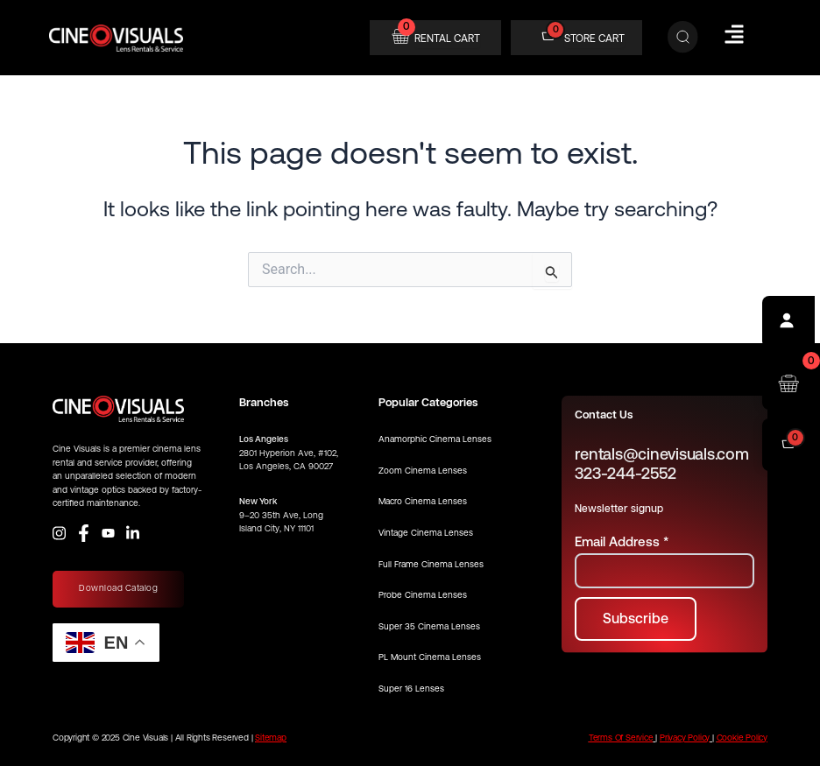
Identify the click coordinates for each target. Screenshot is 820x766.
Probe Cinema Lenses (422, 595)
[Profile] (788, 322)
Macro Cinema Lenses (422, 501)
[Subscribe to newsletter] (635, 619)
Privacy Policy (685, 737)
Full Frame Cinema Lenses (431, 564)
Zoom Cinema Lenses (422, 470)
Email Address (621, 541)
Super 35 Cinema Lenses (429, 626)
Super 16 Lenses (411, 688)
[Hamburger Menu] (734, 34)
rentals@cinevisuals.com (661, 454)
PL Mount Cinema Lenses (429, 657)
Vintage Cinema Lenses (425, 533)
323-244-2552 (625, 473)
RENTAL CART (447, 38)
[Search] (683, 38)
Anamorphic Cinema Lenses (434, 439)
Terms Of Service (621, 737)
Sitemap (270, 737)
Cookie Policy (742, 737)
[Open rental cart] (788, 383)
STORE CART (594, 38)
